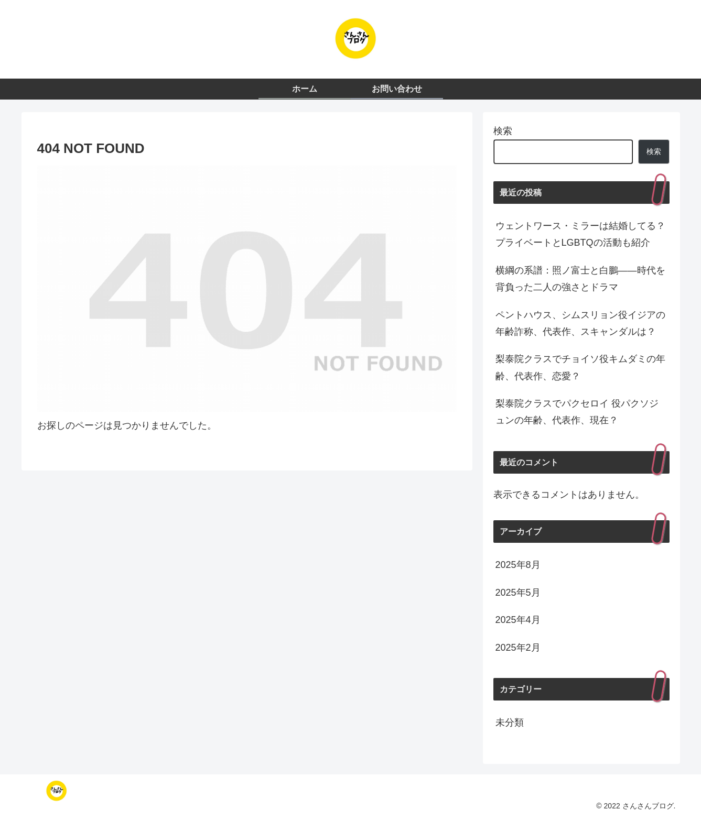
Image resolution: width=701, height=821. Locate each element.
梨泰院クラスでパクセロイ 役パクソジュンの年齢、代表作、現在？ (577, 411)
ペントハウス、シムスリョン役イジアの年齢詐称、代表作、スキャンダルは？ (580, 323)
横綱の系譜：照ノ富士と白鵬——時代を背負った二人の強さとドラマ (580, 278)
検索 (502, 131)
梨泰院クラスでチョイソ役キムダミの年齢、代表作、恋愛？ (580, 367)
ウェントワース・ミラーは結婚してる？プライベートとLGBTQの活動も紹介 (580, 234)
